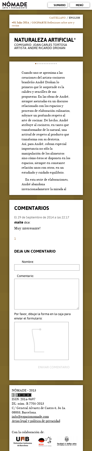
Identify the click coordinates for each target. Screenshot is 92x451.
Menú (79, 5)
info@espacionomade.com (30, 416)
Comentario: (25, 276)
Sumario (60, 5)
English (74, 18)
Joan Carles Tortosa (50, 45)
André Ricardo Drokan (46, 48)
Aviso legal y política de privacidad (36, 421)
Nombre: (28, 262)
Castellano (57, 18)
